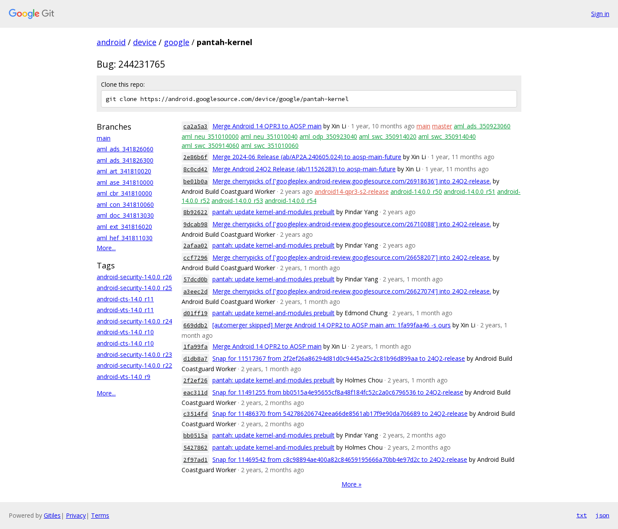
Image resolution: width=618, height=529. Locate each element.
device (144, 42)
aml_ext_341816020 (124, 226)
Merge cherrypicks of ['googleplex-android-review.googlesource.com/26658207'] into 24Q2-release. (351, 257)
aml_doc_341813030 (125, 215)
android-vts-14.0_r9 (123, 376)
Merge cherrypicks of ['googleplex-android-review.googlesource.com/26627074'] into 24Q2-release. (351, 291)
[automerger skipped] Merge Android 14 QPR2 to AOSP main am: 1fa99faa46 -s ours (331, 325)
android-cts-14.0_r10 (125, 343)
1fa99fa (195, 346)
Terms (100, 515)
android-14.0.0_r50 (416, 191)
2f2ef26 (195, 380)
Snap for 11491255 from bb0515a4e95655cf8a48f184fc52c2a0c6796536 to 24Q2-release (337, 392)
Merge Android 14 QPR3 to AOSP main (267, 126)
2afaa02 (195, 245)
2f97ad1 (195, 460)
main (104, 138)
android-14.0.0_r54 (290, 200)
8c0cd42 (195, 169)
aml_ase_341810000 (125, 182)
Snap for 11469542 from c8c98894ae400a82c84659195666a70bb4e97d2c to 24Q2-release (339, 459)
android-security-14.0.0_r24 (134, 321)
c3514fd (195, 414)
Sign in (600, 14)
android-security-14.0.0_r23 (134, 354)
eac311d (195, 392)
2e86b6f (195, 157)
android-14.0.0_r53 (237, 200)
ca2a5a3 (195, 126)
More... (106, 248)
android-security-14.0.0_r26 (134, 277)
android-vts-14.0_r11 (125, 310)
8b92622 (195, 212)
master (442, 126)
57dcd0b (195, 279)
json (602, 515)
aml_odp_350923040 (328, 136)
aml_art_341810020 (124, 171)
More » (351, 484)
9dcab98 (195, 224)
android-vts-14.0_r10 (125, 332)
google (176, 42)
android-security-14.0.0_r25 (134, 288)
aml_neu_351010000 (210, 136)
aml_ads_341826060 (125, 149)
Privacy (76, 515)
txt (581, 515)
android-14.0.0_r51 (469, 191)
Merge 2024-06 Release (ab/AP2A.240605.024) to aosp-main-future (306, 157)
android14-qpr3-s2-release (352, 191)
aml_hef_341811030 (125, 238)
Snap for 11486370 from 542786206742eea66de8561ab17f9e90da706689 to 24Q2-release (340, 413)
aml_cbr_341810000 (124, 193)
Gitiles (52, 515)
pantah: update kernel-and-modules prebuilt (273, 212)
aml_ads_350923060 (482, 126)
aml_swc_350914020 (387, 136)
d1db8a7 (195, 358)
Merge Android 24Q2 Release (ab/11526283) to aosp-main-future (304, 169)
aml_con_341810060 (125, 204)
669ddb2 (195, 325)
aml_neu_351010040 (269, 136)
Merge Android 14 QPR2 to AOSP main (267, 346)
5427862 (195, 447)
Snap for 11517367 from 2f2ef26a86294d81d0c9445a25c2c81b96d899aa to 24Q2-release (338, 358)
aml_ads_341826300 (125, 160)
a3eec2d (195, 291)
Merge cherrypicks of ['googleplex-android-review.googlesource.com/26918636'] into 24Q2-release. (351, 181)
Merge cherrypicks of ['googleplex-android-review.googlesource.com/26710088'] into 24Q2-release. (351, 224)
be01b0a (195, 181)
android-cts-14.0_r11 (125, 299)
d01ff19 (195, 313)
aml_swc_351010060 (270, 145)
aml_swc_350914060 (210, 145)
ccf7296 (195, 257)
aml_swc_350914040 (447, 136)
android (111, 42)
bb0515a (195, 435)
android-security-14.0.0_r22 (134, 365)
